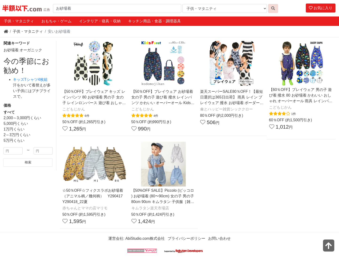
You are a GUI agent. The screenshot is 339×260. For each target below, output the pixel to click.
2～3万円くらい (17, 135)
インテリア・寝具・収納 (100, 21)
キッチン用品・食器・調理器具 (154, 21)
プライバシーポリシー (186, 238)
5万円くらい (14, 140)
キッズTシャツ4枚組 (30, 79)
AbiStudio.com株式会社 (145, 238)
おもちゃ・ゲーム (56, 21)
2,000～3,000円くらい (22, 118)
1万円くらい (14, 129)
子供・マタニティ (19, 21)
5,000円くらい (16, 124)
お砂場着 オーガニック (23, 50)
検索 (28, 162)
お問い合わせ (219, 238)
